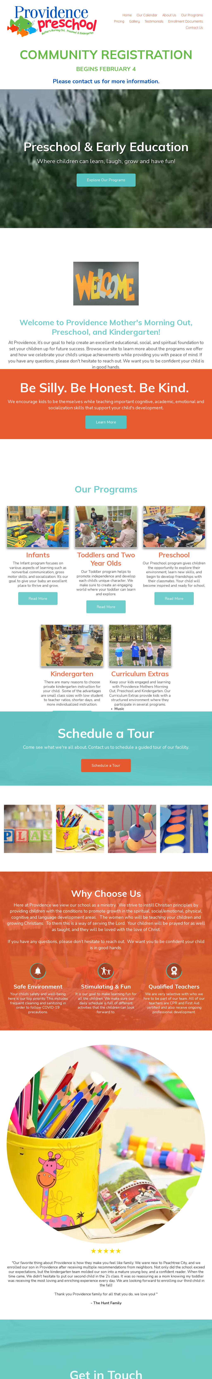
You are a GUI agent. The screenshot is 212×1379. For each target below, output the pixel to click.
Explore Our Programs (106, 180)
